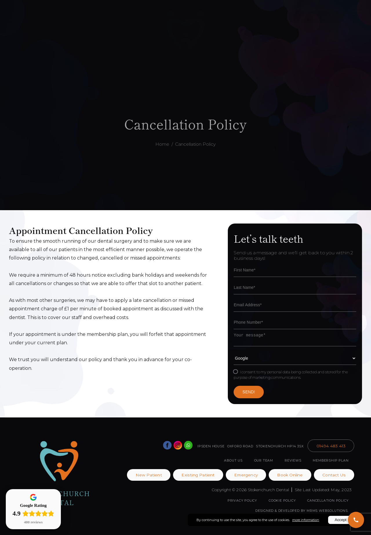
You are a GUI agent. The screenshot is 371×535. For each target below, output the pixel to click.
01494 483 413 (263, 16)
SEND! (249, 392)
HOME (24, 41)
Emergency (246, 475)
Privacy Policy (242, 500)
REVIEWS (293, 460)
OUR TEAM (101, 41)
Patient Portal (99, 15)
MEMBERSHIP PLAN (330, 460)
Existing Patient (197, 475)
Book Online (53, 15)
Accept (341, 520)
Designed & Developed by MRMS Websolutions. (302, 511)
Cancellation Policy (195, 144)
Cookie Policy (282, 500)
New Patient (149, 475)
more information (305, 520)
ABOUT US (45, 41)
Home (162, 144)
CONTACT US (340, 45)
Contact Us (334, 475)
